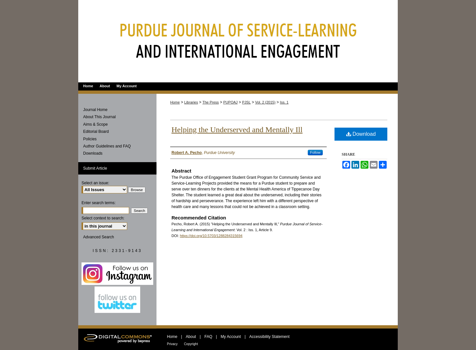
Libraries (191, 102)
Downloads (92, 153)
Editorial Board (96, 131)
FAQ (208, 336)
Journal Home (95, 109)
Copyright (191, 344)
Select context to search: (103, 218)
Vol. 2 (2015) (265, 102)
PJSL (246, 102)
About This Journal (99, 117)
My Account (231, 336)
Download (361, 134)
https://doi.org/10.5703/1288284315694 (211, 236)
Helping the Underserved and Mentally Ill (237, 129)
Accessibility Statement (269, 336)
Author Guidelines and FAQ (107, 146)
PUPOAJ (230, 102)
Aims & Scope (95, 124)
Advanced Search (98, 237)
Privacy (172, 344)
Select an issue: (95, 183)
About (191, 336)
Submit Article (95, 168)
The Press (210, 102)
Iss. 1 (284, 102)
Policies (90, 139)
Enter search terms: (99, 203)
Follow (315, 152)
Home (175, 102)
